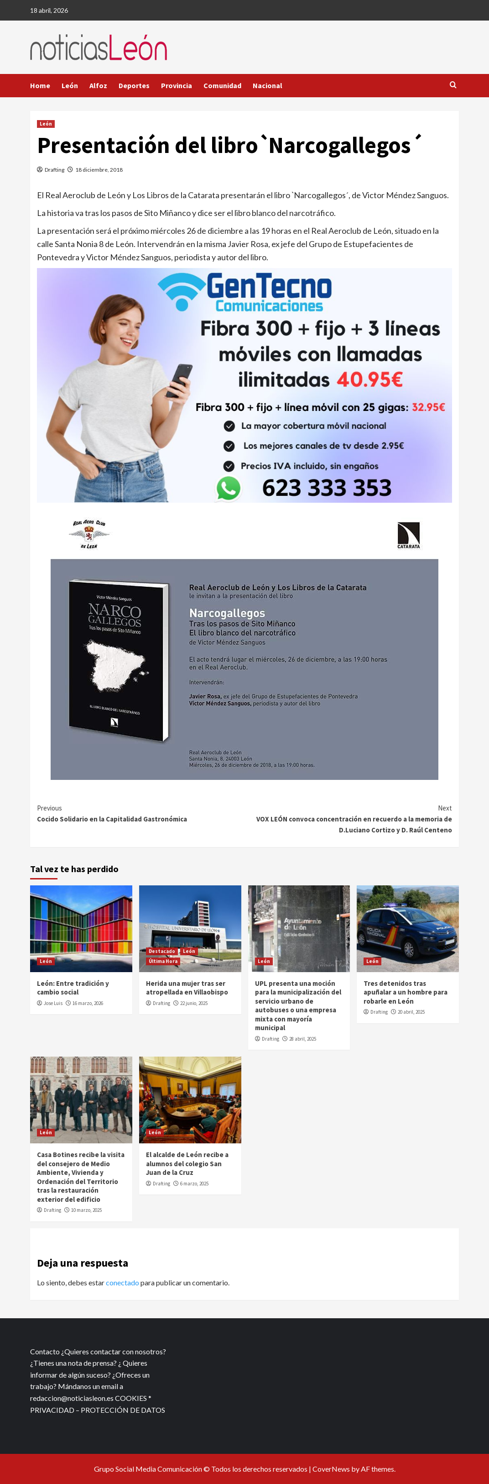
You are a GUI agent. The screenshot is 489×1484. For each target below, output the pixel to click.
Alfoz (98, 85)
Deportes (134, 85)
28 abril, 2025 (302, 1039)
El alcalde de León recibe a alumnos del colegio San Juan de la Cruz (187, 1163)
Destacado (162, 951)
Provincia (176, 85)
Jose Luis (53, 1003)
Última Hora (163, 961)
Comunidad (222, 85)
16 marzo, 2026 (88, 1003)
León (70, 85)
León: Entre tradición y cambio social (73, 988)
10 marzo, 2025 (86, 1210)
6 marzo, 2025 (194, 1183)
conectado (122, 1282)
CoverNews (331, 1468)
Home (40, 85)
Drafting (54, 169)
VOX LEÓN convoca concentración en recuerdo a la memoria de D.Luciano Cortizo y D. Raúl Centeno (348, 818)
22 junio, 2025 (194, 1003)
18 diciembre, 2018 (99, 169)
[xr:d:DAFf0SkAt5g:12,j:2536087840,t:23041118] (244, 384)
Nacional (267, 85)
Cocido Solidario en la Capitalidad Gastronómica (140, 813)
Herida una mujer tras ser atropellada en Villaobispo (187, 988)
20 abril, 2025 (411, 1012)
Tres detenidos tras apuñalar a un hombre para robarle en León (405, 992)
